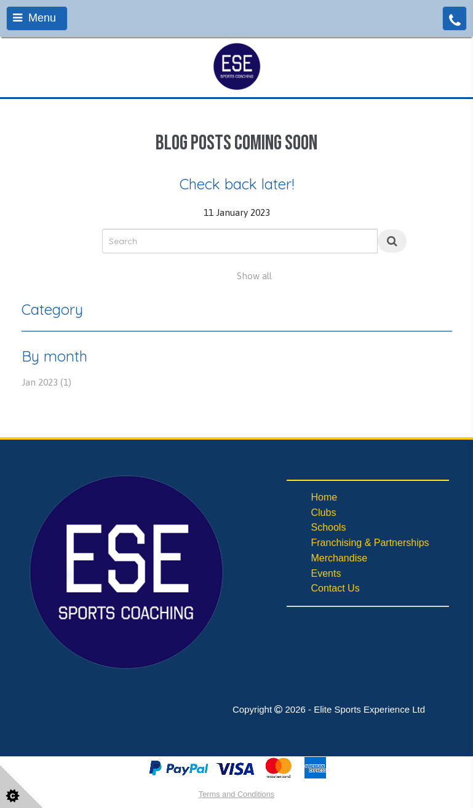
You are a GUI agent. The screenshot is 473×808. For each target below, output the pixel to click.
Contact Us (335, 588)
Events (326, 573)
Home (324, 497)
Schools (328, 527)
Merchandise (339, 558)
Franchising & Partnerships (370, 542)
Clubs (323, 512)
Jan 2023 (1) (46, 382)
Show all (254, 276)
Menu (34, 18)
